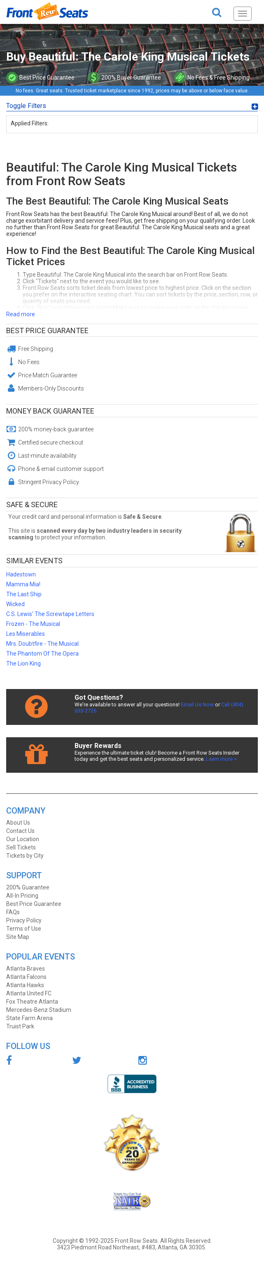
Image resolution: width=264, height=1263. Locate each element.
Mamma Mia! (23, 584)
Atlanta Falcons (26, 977)
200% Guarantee (27, 887)
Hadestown (21, 574)
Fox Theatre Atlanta (32, 1001)
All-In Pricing (22, 895)
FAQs (13, 912)
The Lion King (23, 663)
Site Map (17, 937)
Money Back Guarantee (50, 411)
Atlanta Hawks (25, 985)
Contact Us (20, 831)
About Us (18, 822)
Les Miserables (25, 633)
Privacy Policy (24, 920)
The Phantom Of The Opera (42, 653)
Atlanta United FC (28, 993)
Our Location (22, 839)
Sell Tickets (21, 847)
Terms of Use (23, 928)
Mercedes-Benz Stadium (38, 1010)
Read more (20, 314)
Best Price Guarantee (47, 330)
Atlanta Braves (25, 968)
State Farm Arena (29, 1018)
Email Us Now (197, 704)
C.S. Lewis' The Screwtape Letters (50, 614)
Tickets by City (25, 855)
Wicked (15, 604)
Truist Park (20, 1026)
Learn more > (221, 759)
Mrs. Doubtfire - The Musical (42, 643)
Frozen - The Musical (33, 624)
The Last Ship (24, 594)
